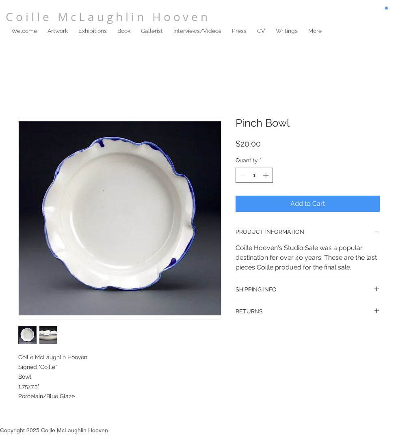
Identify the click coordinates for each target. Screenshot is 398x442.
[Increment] (267, 175)
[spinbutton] (254, 175)
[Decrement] (242, 175)
